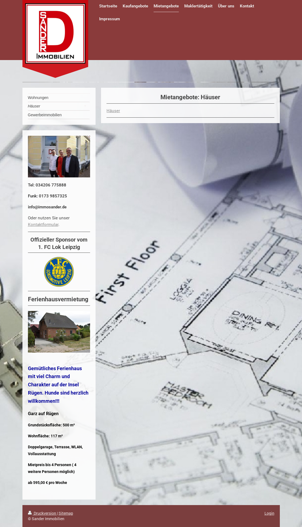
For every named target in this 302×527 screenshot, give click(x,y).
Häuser (113, 110)
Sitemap (66, 513)
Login (269, 513)
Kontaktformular (43, 224)
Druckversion (42, 513)
